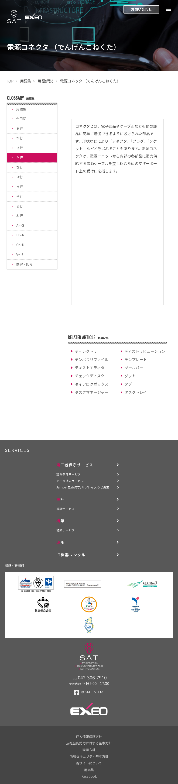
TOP (10, 81)
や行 (19, 196)
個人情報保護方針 (89, 736)
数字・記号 (24, 264)
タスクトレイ (135, 392)
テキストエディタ (89, 367)
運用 (60, 542)
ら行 (19, 206)
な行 (19, 167)
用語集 (25, 81)
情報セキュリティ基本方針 (89, 756)
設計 (60, 499)
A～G (20, 225)
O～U (20, 244)
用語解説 (46, 81)
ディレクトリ (86, 351)
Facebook (89, 776)
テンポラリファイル (91, 359)
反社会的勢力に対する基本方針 (89, 743)
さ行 (19, 147)
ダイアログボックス (91, 384)
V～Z (20, 254)
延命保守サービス (68, 474)
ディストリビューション (144, 351)
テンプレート (135, 359)
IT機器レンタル (71, 554)
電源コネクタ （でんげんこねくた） (90, 81)
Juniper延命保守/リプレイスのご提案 (82, 487)
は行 (19, 177)
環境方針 (89, 749)
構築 (60, 520)
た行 (19, 157)
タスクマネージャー (91, 392)
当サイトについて (89, 763)
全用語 (21, 118)
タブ (128, 384)
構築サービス (65, 530)
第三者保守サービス (74, 465)
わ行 (19, 215)
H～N (20, 235)
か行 (19, 138)
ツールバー (133, 367)
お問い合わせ (141, 9)
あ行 (19, 128)
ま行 (19, 186)
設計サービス (65, 509)
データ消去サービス (70, 481)
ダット (130, 375)
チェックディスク (89, 375)
